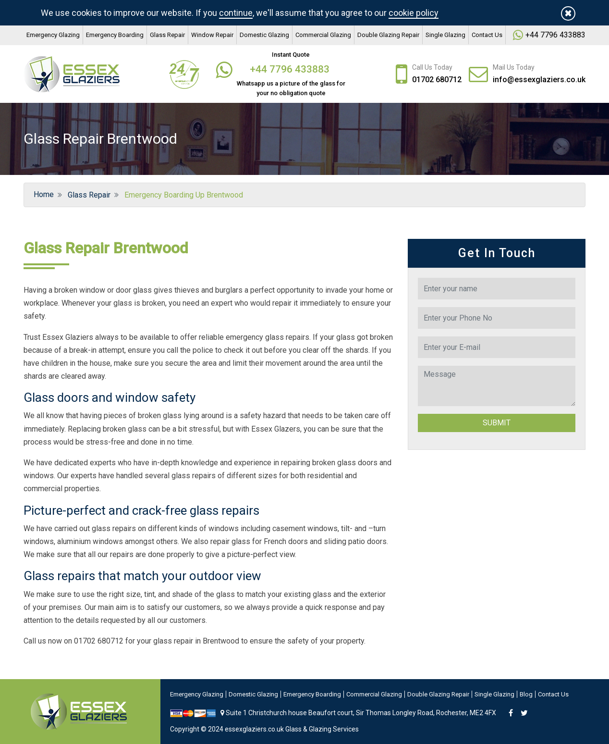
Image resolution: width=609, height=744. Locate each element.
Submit (497, 422)
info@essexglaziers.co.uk (539, 79)
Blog (526, 694)
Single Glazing (445, 34)
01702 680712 (437, 79)
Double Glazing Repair (388, 34)
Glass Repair (167, 34)
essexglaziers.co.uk (254, 729)
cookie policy (413, 13)
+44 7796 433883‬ (555, 34)
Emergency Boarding (115, 34)
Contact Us (487, 34)
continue (236, 13)
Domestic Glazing (264, 34)
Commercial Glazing (323, 34)
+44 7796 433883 (291, 69)
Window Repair (212, 34)
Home (43, 194)
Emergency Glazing (53, 34)
